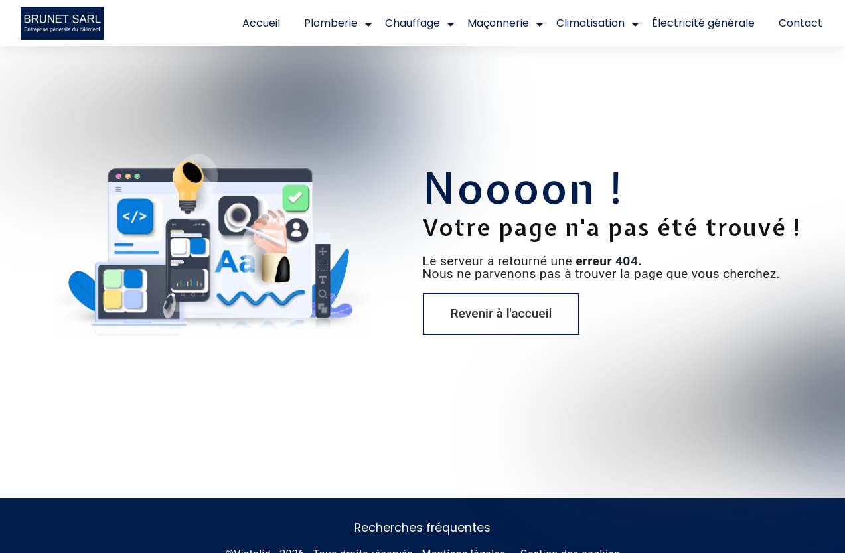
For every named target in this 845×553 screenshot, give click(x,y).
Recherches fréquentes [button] (422, 528)
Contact (800, 23)
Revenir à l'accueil (501, 313)
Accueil (261, 23)
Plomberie (331, 23)
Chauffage (412, 23)
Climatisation (590, 23)
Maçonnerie (498, 23)
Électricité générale (703, 23)
